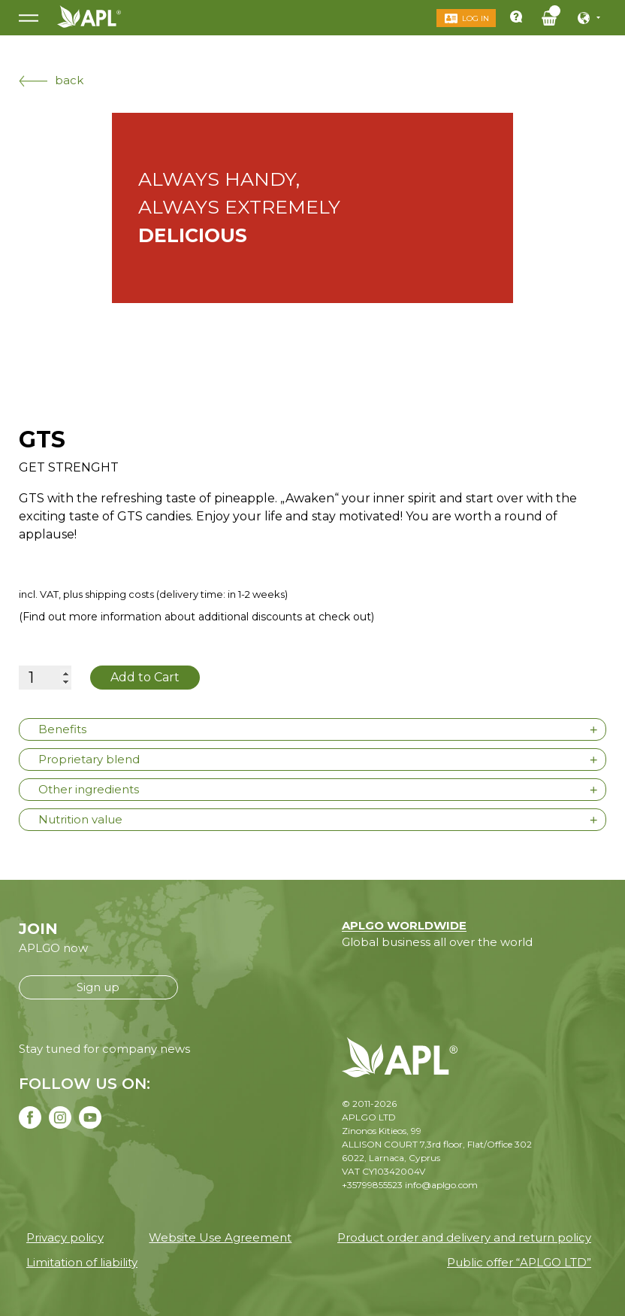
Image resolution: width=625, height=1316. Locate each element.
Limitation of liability (81, 1262)
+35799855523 (372, 1184)
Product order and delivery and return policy (464, 1237)
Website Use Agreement (220, 1237)
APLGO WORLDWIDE (404, 925)
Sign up (98, 987)
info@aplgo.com (441, 1184)
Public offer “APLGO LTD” (519, 1262)
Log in (475, 18)
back (51, 80)
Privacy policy (65, 1237)
